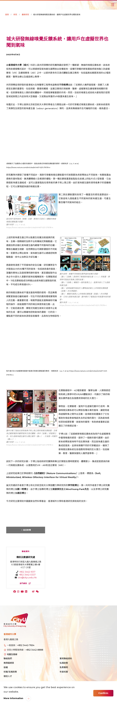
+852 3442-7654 (25, 645)
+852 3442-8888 (34, 650)
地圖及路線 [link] (12, 654)
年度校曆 (64, 672)
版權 (6, 667)
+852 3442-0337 (27, 574)
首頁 (7, 14)
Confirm (103, 693)
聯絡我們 (8, 658)
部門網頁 (26, 583)
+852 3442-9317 (27, 572)
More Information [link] (14, 698)
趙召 (19, 493)
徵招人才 (8, 676)
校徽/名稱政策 (10, 672)
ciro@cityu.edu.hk (27, 577)
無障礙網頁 (9, 663)
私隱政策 (64, 663)
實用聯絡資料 (66, 658)
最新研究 (25, 14)
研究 (15, 14)
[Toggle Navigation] (112, 5)
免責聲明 (64, 667)
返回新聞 (27, 530)
